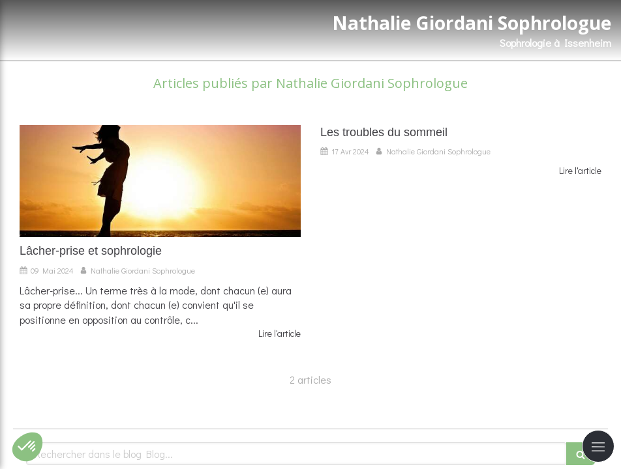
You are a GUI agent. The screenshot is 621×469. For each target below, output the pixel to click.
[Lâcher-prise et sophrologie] (160, 181)
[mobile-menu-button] (598, 446)
